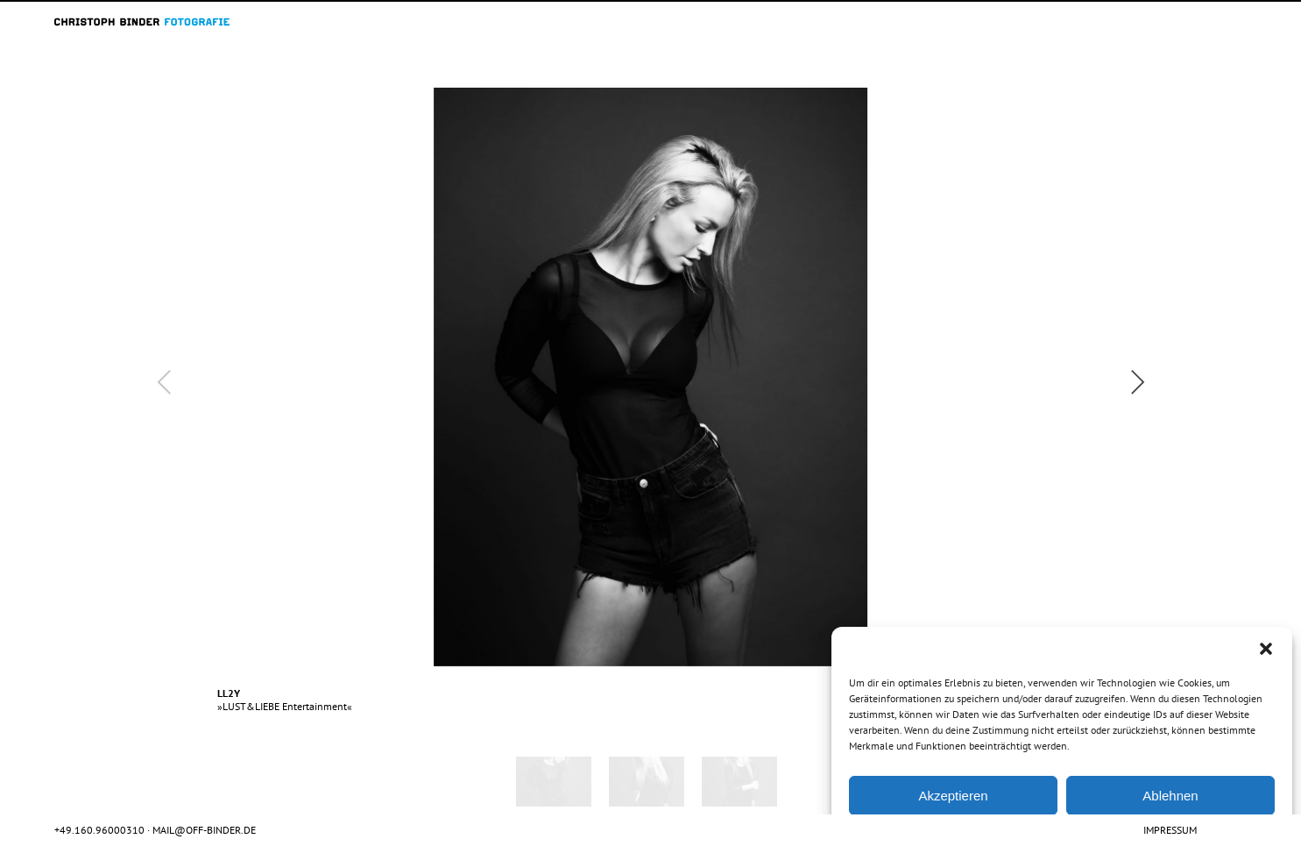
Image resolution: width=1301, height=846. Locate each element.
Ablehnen (1170, 795)
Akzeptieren (952, 795)
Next (1100, 369)
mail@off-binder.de (204, 829)
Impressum (1170, 829)
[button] (1266, 649)
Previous (220, 369)
